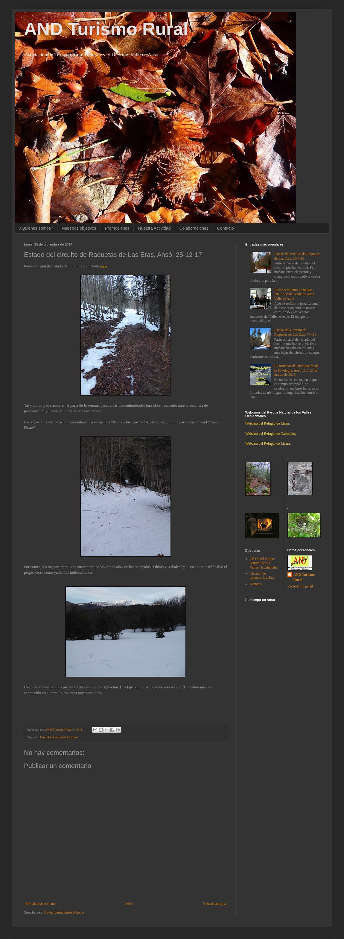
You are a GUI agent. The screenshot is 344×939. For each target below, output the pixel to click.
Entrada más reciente (40, 904)
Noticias (256, 584)
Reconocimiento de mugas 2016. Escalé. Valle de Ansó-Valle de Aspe (295, 294)
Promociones (117, 228)
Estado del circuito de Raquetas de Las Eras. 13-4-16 (296, 256)
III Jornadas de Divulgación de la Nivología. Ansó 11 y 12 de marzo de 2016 (296, 370)
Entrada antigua (214, 904)
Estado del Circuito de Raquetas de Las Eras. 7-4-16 (295, 332)
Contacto (225, 228)
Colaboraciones (193, 228)
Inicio (129, 904)
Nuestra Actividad (154, 228)
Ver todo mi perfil (300, 586)
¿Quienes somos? (36, 228)
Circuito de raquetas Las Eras (59, 737)
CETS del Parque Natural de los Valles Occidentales (264, 563)
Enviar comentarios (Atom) (64, 912)
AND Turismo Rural (106, 29)
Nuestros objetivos (79, 228)
